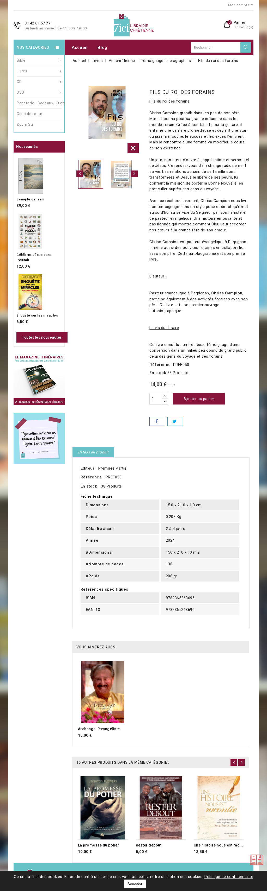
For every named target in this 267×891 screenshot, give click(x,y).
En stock (157, 372)
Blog (102, 47)
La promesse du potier (98, 845)
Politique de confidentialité (228, 876)
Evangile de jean (30, 199)
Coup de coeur (30, 114)
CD (39, 81)
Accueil (80, 47)
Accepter (135, 884)
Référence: (160, 364)
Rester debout (149, 845)
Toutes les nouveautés (42, 337)
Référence (91, 477)
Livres (39, 71)
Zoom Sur (25, 124)
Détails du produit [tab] (93, 452)
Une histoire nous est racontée (222, 845)
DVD (39, 92)
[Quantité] (155, 399)
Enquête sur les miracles (37, 315)
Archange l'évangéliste (99, 729)
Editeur (88, 468)
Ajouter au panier (199, 399)
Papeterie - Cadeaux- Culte (39, 103)
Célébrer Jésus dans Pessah (34, 257)
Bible (39, 60)
